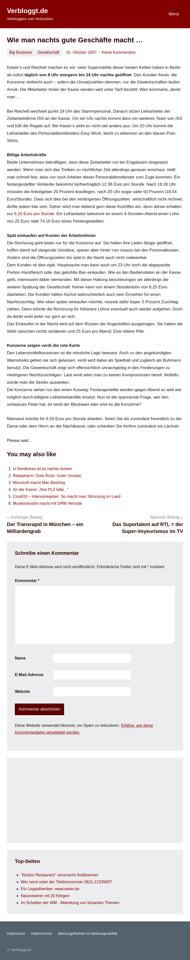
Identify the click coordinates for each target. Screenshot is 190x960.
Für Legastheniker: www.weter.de (50, 889)
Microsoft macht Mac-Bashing (39, 482)
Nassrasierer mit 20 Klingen (45, 896)
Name (20, 658)
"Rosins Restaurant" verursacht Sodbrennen (59, 875)
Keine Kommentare (119, 52)
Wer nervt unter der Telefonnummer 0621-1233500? (66, 882)
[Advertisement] (95, 800)
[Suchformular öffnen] (147, 14)
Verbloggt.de (28, 11)
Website (22, 691)
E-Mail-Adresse (29, 675)
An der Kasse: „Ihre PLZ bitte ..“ (41, 489)
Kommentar (27, 581)
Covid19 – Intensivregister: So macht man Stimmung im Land (66, 496)
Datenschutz (41, 933)
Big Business (20, 52)
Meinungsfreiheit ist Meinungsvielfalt (88, 933)
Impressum (16, 933)
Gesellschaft (48, 52)
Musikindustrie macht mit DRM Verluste (47, 503)
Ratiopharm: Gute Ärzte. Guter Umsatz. (47, 476)
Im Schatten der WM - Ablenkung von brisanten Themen (70, 903)
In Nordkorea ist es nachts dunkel (42, 469)
